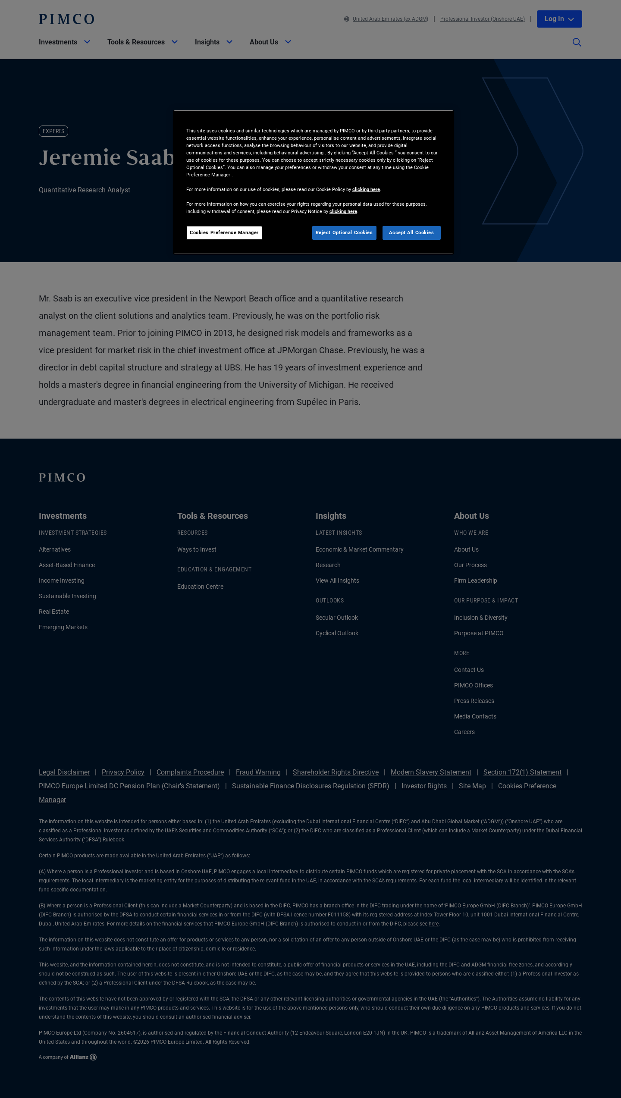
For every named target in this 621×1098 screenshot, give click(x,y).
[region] (313, 182)
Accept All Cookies (411, 232)
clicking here (366, 189)
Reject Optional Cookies (344, 232)
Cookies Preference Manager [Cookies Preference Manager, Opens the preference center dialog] (224, 232)
